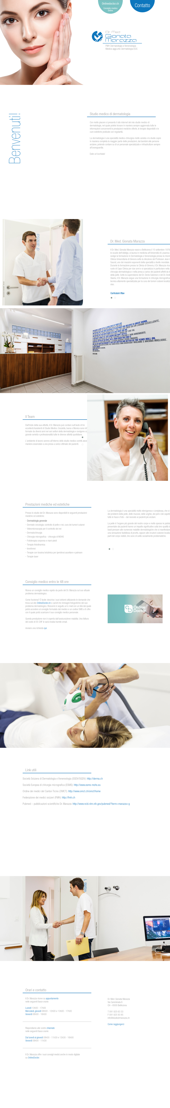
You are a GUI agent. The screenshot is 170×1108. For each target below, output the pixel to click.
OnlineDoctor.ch (44, 603)
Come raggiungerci (116, 1024)
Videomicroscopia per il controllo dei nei (44, 529)
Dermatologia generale (37, 521)
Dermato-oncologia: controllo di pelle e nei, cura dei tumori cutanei (56, 525)
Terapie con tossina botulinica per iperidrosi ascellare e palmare (54, 553)
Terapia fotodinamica (36, 545)
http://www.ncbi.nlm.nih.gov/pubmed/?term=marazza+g (101, 804)
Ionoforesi (31, 549)
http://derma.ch (95, 779)
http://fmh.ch (68, 797)
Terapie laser (32, 557)
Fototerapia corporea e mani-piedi (42, 541)
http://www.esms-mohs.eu (87, 785)
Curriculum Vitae (117, 293)
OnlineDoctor (33, 1058)
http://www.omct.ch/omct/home (84, 791)
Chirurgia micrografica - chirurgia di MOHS (45, 537)
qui (45, 628)
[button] (111, 297)
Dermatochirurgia (34, 533)
